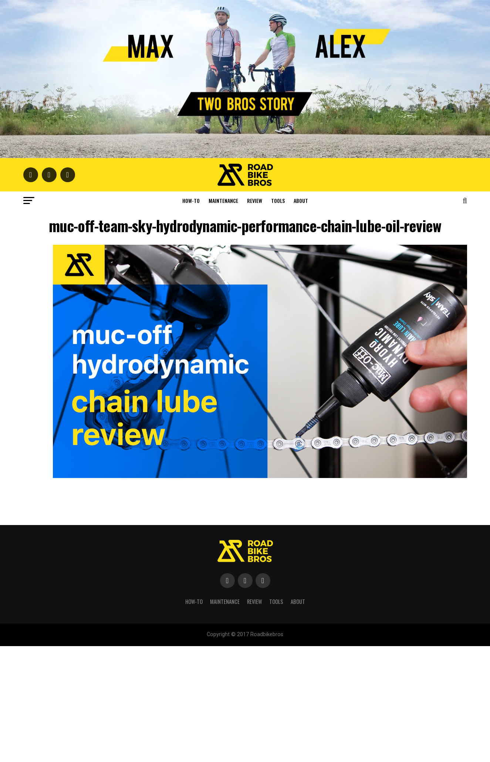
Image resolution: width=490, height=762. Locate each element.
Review (254, 200)
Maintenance (223, 200)
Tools (278, 200)
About (301, 200)
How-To (191, 200)
